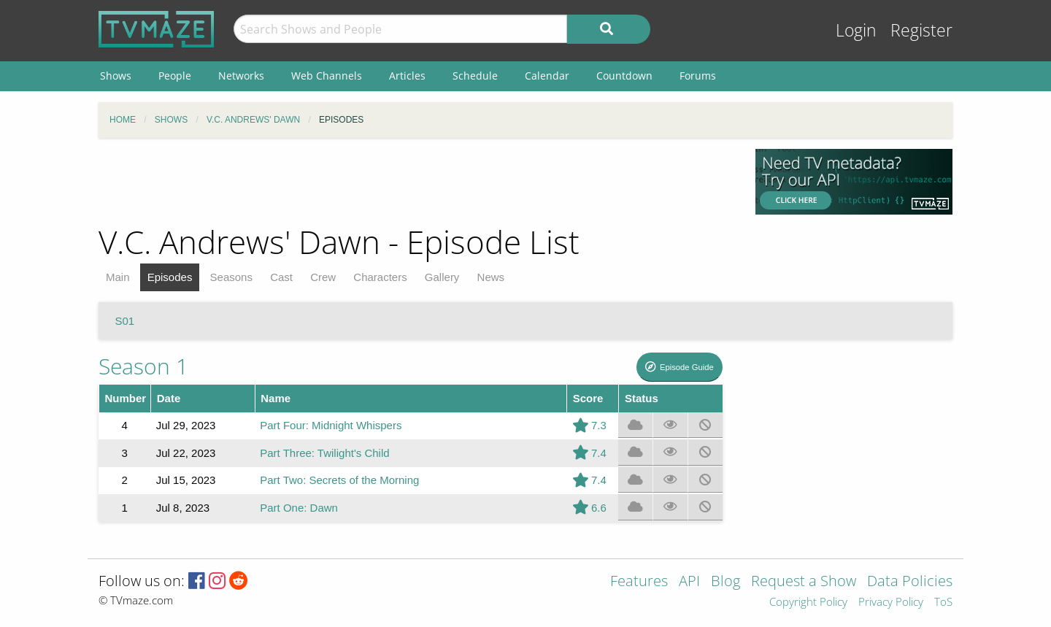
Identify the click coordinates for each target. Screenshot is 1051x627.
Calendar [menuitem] (547, 75)
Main (118, 277)
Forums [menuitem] (698, 75)
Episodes (170, 277)
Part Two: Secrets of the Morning (339, 480)
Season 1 (143, 366)
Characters (380, 277)
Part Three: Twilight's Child (324, 453)
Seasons (231, 277)
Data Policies (909, 582)
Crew (323, 277)
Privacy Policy (890, 602)
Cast (281, 277)
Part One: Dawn (299, 507)
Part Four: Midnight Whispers (330, 425)
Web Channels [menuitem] (326, 75)
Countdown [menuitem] (624, 75)
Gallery (442, 277)
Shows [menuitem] (115, 75)
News (491, 277)
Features (639, 582)
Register (921, 30)
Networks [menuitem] (241, 75)
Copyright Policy (808, 602)
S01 (125, 321)
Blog (725, 582)
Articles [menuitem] (407, 75)
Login (856, 30)
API (689, 582)
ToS (943, 602)
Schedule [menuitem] (475, 75)
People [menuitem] (174, 75)
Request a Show (803, 582)
